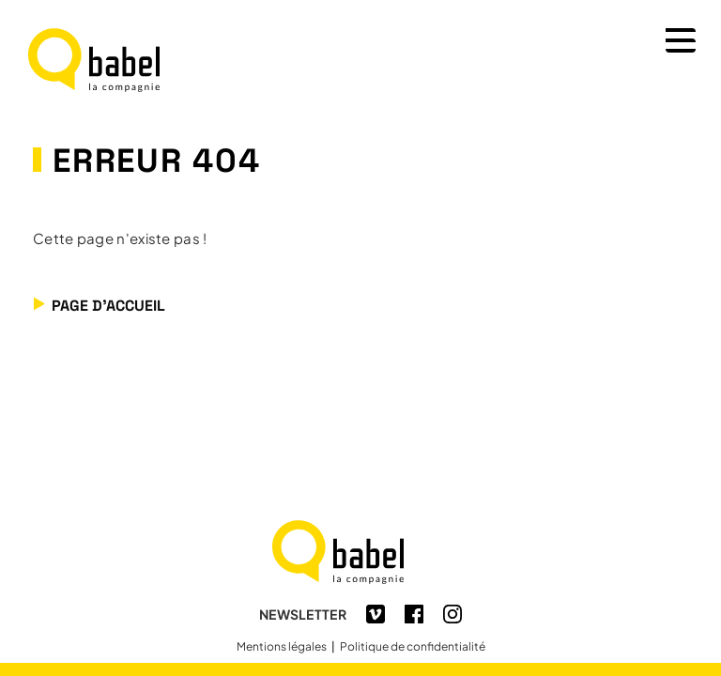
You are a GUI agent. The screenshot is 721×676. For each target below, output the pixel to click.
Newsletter (302, 614)
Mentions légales (282, 646)
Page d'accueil (108, 309)
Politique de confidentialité (412, 646)
